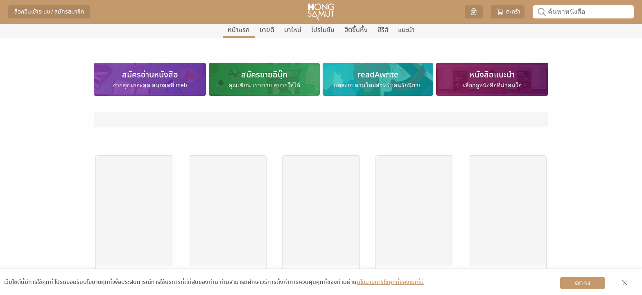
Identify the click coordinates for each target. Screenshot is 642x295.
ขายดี (267, 30)
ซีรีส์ (383, 30)
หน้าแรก (239, 30)
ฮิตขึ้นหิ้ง (356, 30)
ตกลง (582, 282)
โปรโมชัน (323, 30)
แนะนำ (406, 30)
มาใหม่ (292, 30)
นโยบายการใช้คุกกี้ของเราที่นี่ (390, 282)
